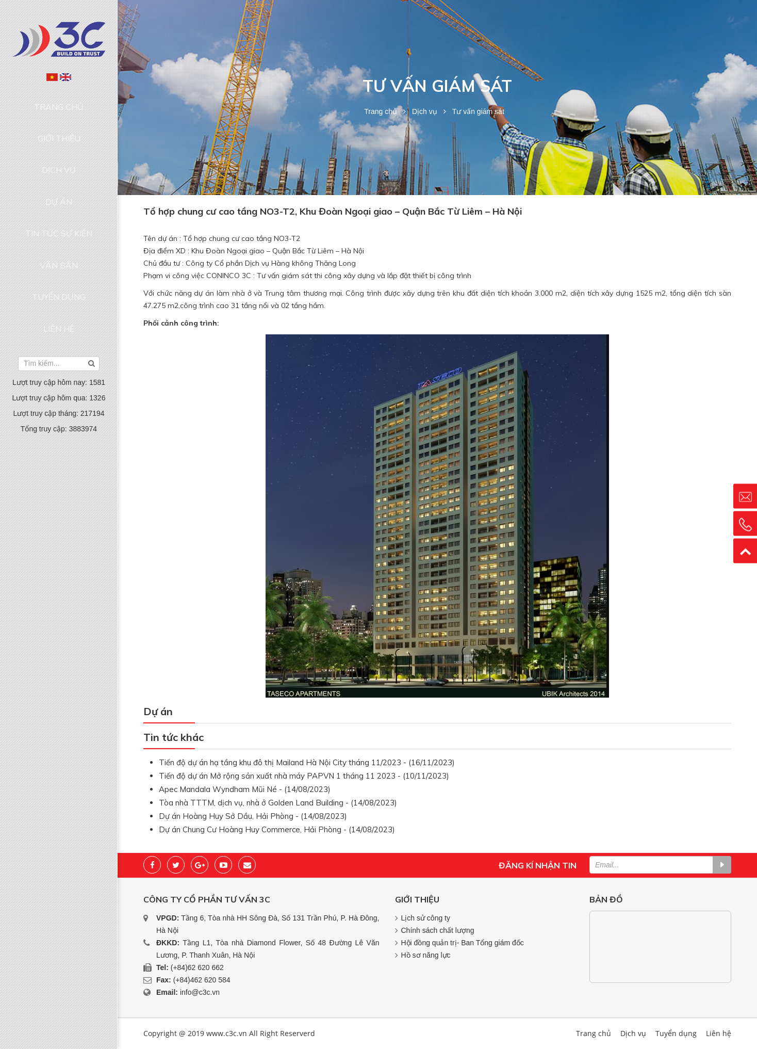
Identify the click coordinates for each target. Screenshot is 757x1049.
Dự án (59, 160)
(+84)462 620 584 (202, 980)
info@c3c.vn (200, 992)
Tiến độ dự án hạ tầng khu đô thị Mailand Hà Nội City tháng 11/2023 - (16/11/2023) (307, 762)
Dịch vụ (58, 140)
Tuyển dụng (59, 218)
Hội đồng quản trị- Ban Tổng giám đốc (462, 943)
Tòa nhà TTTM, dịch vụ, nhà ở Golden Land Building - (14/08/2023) (278, 803)
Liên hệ (59, 239)
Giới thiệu (59, 120)
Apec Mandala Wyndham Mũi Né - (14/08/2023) (245, 789)
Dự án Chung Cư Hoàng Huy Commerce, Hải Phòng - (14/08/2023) (277, 829)
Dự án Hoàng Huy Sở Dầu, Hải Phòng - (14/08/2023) (253, 816)
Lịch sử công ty (426, 918)
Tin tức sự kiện (58, 179)
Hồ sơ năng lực (426, 955)
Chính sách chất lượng (437, 930)
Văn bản (59, 199)
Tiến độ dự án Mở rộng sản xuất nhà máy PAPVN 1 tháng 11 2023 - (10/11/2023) (304, 776)
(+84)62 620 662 (197, 967)
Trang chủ (59, 100)
